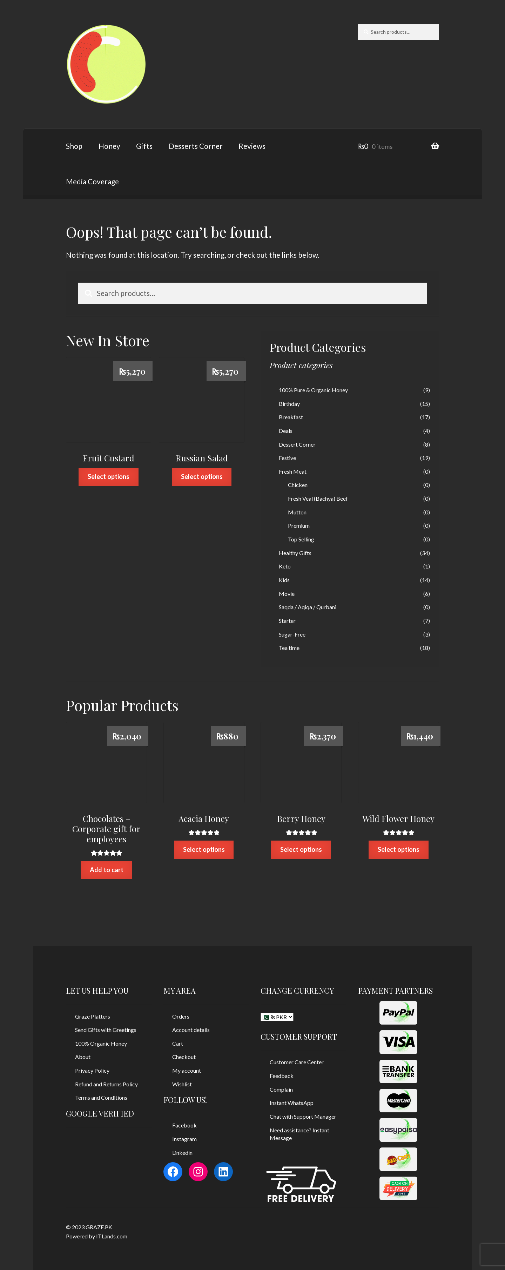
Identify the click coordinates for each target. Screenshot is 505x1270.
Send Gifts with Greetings (105, 1029)
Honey (109, 146)
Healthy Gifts (295, 553)
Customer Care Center (297, 1062)
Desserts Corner (196, 146)
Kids (284, 580)
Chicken (298, 484)
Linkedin (182, 1152)
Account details (191, 1029)
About (82, 1056)
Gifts (144, 146)
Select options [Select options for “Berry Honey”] (301, 849)
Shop (74, 146)
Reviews (251, 146)
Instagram (184, 1139)
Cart (177, 1043)
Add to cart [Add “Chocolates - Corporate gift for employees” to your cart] (106, 870)
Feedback (282, 1075)
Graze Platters (92, 1016)
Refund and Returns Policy (106, 1084)
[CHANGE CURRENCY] (277, 1017)
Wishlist (182, 1084)
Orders (180, 1016)
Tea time (289, 647)
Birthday (289, 403)
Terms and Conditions (101, 1097)
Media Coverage (92, 181)
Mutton (297, 512)
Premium (299, 525)
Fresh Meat (293, 471)
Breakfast (291, 417)
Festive (287, 457)
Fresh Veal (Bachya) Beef (318, 498)
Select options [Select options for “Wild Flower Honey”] (398, 849)
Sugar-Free (292, 634)
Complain (281, 1089)
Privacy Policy (92, 1070)
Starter (287, 620)
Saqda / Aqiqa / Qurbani (307, 607)
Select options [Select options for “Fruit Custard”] (108, 476)
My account (186, 1070)
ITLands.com (111, 1236)
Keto (285, 566)
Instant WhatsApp (292, 1102)
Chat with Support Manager (303, 1116)
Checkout (184, 1056)
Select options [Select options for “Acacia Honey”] (204, 849)
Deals (285, 430)
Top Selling (301, 539)
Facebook (184, 1125)
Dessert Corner (297, 444)
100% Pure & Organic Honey (313, 390)
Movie (287, 593)
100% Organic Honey (101, 1043)
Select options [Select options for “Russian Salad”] (202, 476)
